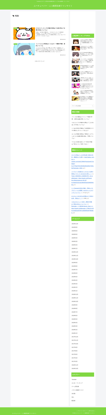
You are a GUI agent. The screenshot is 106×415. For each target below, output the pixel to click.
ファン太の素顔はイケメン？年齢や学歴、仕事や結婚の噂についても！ (82, 118)
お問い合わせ (91, 410)
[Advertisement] (40, 21)
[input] (82, 105)
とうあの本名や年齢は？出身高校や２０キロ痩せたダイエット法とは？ (83, 129)
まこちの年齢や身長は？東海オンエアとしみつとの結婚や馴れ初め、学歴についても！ (83, 136)
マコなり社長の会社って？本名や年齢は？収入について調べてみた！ (82, 143)
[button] (93, 106)
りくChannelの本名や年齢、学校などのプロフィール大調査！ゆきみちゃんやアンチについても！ (82, 190)
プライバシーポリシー (82, 410)
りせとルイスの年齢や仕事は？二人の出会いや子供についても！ (83, 123)
